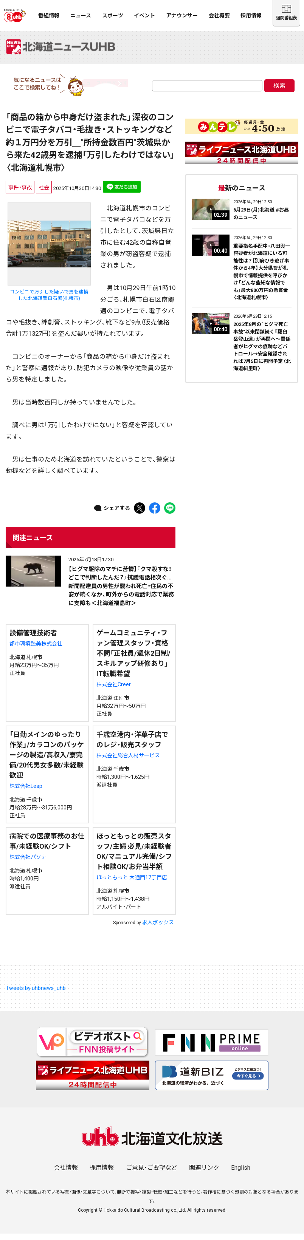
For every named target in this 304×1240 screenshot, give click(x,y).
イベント (144, 15)
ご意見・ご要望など (151, 1174)
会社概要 (219, 15)
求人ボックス (158, 929)
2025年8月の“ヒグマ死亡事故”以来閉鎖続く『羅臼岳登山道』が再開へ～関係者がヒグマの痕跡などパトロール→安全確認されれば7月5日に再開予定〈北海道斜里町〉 (262, 353)
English (240, 1174)
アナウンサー (182, 15)
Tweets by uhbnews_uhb (36, 994)
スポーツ (112, 15)
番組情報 (48, 15)
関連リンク (204, 1174)
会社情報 (66, 1174)
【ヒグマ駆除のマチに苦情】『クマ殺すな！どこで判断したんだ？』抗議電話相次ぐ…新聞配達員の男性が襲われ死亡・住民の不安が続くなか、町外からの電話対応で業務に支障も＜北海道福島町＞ (121, 592)
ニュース (80, 15)
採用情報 (251, 15)
